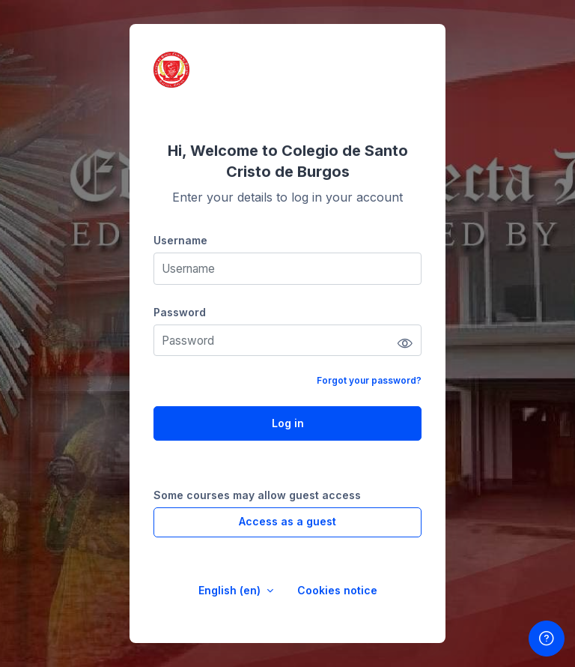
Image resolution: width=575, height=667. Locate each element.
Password (179, 312)
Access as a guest (287, 521)
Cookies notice (337, 590)
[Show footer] (547, 639)
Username (180, 240)
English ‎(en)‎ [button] (231, 590)
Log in (288, 423)
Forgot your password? (369, 380)
